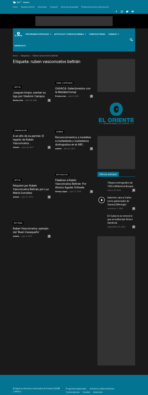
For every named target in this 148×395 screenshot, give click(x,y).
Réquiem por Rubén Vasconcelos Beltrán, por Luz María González (31, 189)
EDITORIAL (18, 223)
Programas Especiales (39, 34)
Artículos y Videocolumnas (70, 34)
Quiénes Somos (28, 7)
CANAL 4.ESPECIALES (64, 83)
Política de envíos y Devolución (95, 7)
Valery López (61, 191)
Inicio (15, 7)
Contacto (54, 7)
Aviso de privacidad (69, 7)
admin (16, 147)
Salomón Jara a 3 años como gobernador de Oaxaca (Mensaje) (119, 201)
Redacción (18, 100)
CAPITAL (17, 87)
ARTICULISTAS (62, 175)
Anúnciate (42, 7)
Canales (113, 34)
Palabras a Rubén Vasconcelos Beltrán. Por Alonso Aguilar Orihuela (70, 183)
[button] (131, 40)
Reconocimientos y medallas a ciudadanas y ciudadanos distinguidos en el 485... (73, 141)
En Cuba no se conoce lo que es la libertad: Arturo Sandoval (120, 219)
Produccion (60, 96)
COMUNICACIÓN (20, 130)
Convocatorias (97, 34)
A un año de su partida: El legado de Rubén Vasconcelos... (28, 139)
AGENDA (59, 132)
